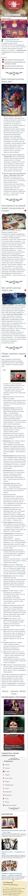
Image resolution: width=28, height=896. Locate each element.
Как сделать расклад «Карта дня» (13, 66)
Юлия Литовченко (12, 36)
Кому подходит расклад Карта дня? (14, 59)
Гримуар (3, 18)
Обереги (6, 781)
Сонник (6, 788)
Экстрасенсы (7, 795)
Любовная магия (8, 785)
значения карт (20, 45)
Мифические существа (9, 805)
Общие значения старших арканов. (14, 68)
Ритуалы (6, 771)
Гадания (8, 18)
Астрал (6, 798)
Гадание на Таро (8, 39)
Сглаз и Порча (7, 778)
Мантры (6, 802)
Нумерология (7, 792)
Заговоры (6, 768)
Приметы (6, 775)
